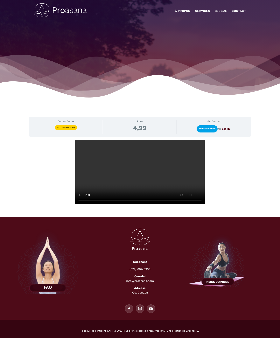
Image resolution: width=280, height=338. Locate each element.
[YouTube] (151, 308)
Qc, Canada (140, 292)
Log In (226, 128)
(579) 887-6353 (140, 269)
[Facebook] (129, 308)
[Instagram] (140, 308)
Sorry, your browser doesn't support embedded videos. (140, 172)
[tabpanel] (140, 172)
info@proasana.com (140, 281)
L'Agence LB (192, 330)
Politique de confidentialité (96, 330)
